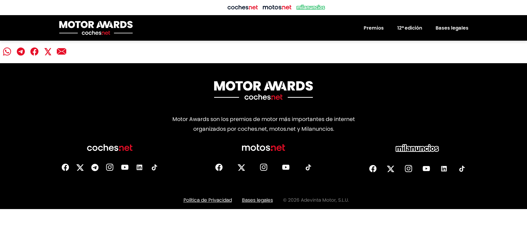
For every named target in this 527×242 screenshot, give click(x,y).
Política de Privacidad (208, 200)
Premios (374, 28)
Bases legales (452, 28)
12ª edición (409, 28)
